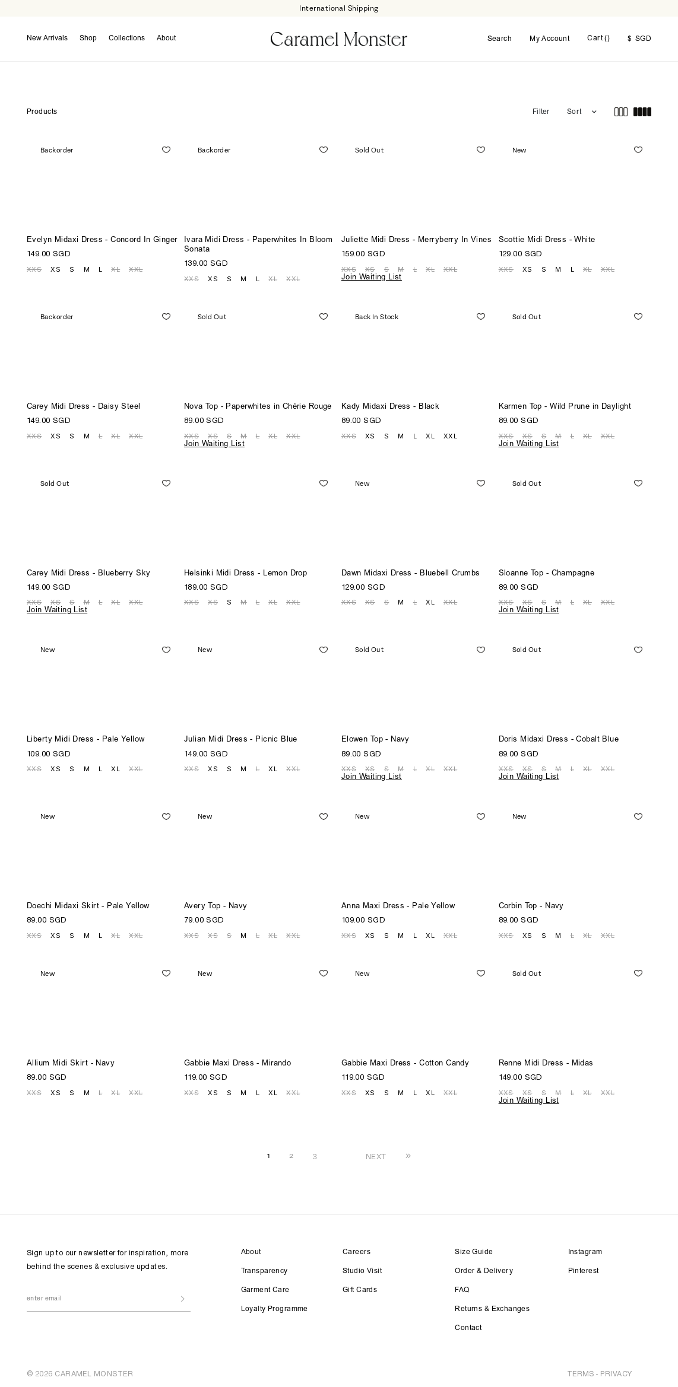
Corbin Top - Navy (531, 904)
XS (55, 266)
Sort (574, 109)
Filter (541, 109)
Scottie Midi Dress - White (547, 237)
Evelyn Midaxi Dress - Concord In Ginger (102, 237)
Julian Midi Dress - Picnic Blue (240, 738)
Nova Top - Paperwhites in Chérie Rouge (258, 404)
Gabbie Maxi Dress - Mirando (237, 1061)
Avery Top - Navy (216, 904)
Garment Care (265, 1287)
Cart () (598, 37)
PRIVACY (616, 1370)
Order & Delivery (484, 1268)
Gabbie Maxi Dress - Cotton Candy (405, 1061)
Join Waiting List (371, 275)
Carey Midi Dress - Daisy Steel (84, 404)
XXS (34, 266)
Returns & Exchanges (492, 1306)
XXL (135, 266)
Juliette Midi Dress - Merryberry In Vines (416, 237)
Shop (88, 37)
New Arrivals (47, 37)
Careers (356, 1249)
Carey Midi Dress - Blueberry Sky (88, 571)
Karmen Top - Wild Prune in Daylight (565, 404)
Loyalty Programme (274, 1306)
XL (115, 266)
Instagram (585, 1249)
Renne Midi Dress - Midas (546, 1061)
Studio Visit (362, 1268)
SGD (639, 38)
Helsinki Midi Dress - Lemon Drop (245, 571)
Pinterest (583, 1268)
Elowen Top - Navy (375, 738)
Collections (127, 37)
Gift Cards (360, 1287)
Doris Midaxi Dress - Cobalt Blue (559, 738)
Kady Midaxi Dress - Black (390, 404)
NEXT (376, 1153)
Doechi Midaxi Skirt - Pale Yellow (88, 904)
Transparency (264, 1268)
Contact (468, 1325)
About (166, 37)
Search (499, 38)
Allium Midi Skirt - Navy (71, 1061)
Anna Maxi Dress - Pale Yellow (398, 904)
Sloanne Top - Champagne (547, 571)
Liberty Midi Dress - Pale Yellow (85, 738)
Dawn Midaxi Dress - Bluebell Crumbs (410, 571)
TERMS (580, 1370)
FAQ (462, 1287)
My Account (549, 38)
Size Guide (474, 1249)
